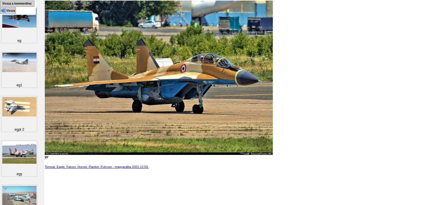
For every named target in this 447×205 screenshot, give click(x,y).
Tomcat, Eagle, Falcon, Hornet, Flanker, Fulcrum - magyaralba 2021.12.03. (97, 167)
